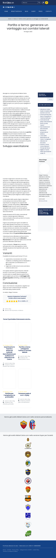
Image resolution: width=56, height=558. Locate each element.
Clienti (33, 11)
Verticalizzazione (25, 402)
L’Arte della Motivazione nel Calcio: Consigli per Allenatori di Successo (45, 139)
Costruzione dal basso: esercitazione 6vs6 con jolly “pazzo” (46, 122)
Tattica (6, 309)
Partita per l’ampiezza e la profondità (9, 395)
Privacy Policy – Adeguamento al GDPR (22, 550)
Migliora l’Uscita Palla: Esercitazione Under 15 (45, 151)
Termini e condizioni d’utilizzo (10, 551)
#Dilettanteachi (16, 11)
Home (6, 11)
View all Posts (44, 201)
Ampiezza (20, 310)
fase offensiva (11, 366)
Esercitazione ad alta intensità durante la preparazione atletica (45, 130)
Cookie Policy (36, 550)
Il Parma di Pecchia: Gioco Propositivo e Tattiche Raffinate (45, 116)
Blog (26, 11)
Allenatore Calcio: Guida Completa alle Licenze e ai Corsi (46, 111)
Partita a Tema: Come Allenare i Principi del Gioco (45, 146)
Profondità (11, 404)
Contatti (49, 11)
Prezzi (40, 11)
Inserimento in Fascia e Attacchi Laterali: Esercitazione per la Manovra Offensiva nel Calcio (9, 353)
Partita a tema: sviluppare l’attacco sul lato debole (24, 349)
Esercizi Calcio (8, 363)
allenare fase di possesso (11, 310)
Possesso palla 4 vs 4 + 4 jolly (25, 394)
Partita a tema (26, 359)
